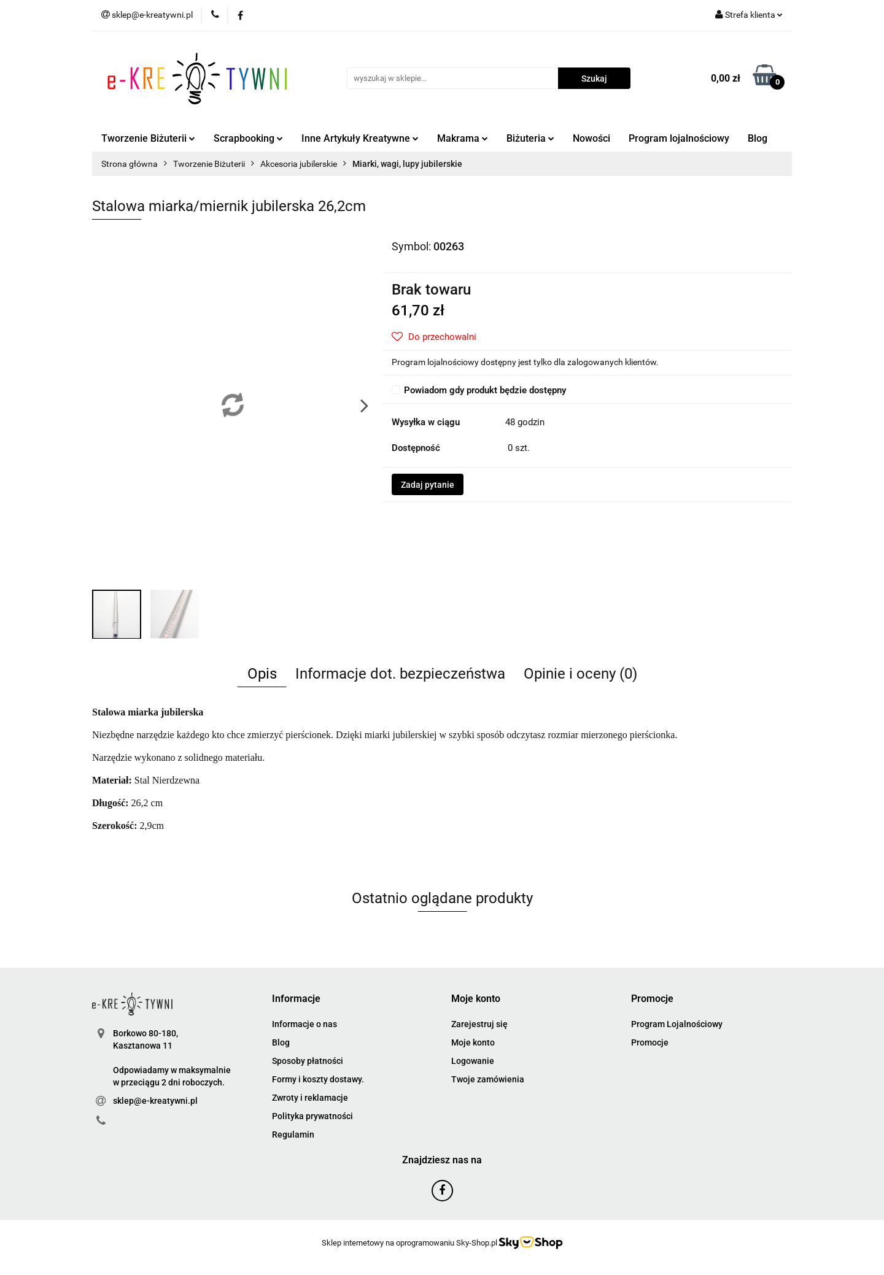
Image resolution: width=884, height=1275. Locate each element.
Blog (757, 138)
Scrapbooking (248, 138)
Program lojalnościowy (679, 138)
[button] (296, 999)
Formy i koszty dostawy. (318, 1079)
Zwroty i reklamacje (310, 1098)
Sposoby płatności (307, 1061)
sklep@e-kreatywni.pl (155, 1101)
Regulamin (293, 1134)
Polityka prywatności (312, 1116)
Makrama (462, 138)
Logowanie (472, 1061)
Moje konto (473, 1042)
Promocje (650, 1042)
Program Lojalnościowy (677, 1024)
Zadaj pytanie (427, 485)
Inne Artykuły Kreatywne (360, 138)
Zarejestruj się (479, 1024)
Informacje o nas (304, 1024)
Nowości (591, 138)
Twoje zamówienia (487, 1079)
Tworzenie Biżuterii (148, 138)
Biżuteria (530, 138)
